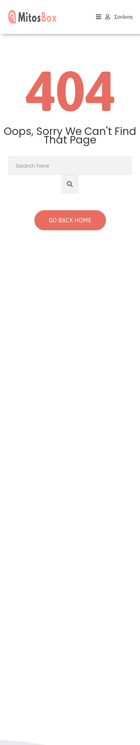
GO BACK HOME (70, 220)
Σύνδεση (119, 16)
